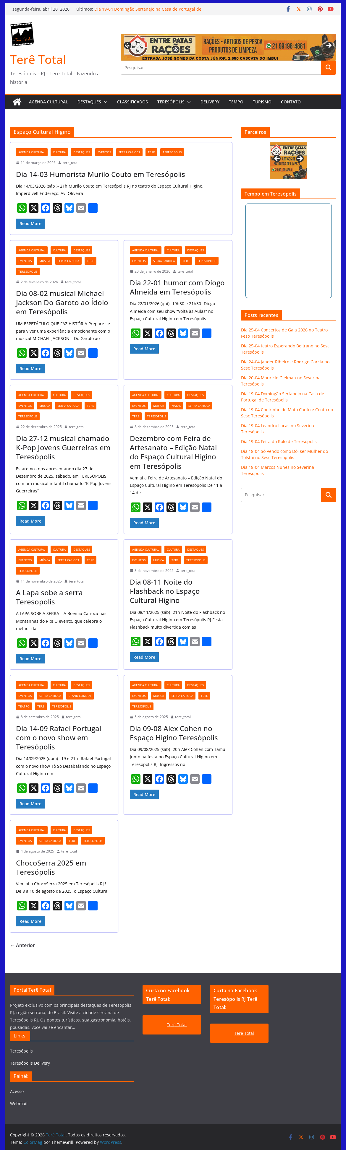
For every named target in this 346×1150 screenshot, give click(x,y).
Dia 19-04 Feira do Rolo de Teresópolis (279, 441)
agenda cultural (31, 152)
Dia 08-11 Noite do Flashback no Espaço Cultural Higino (165, 591)
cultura (59, 152)
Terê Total (38, 59)
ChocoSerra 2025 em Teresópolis (51, 867)
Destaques (89, 102)
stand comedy (80, 696)
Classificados (132, 102)
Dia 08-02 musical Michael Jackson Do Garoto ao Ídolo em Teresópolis (62, 302)
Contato (291, 102)
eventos (104, 152)
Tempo (236, 102)
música (44, 261)
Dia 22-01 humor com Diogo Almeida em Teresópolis (177, 287)
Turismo (262, 102)
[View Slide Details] (288, 160)
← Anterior (22, 945)
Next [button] (328, 45)
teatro (24, 706)
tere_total (70, 162)
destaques (81, 152)
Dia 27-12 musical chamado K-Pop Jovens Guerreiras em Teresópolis (63, 447)
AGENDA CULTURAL (48, 102)
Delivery (210, 102)
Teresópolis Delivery (30, 1063)
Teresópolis (171, 102)
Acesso (17, 1091)
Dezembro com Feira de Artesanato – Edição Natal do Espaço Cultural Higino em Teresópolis (173, 452)
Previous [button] (128, 44)
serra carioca (129, 152)
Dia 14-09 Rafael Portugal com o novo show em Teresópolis (58, 737)
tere (151, 152)
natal (176, 406)
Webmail (19, 1103)
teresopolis (172, 152)
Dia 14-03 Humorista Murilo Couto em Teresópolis (100, 174)
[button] (104, 102)
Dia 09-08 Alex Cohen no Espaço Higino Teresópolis (174, 732)
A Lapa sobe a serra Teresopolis (49, 597)
